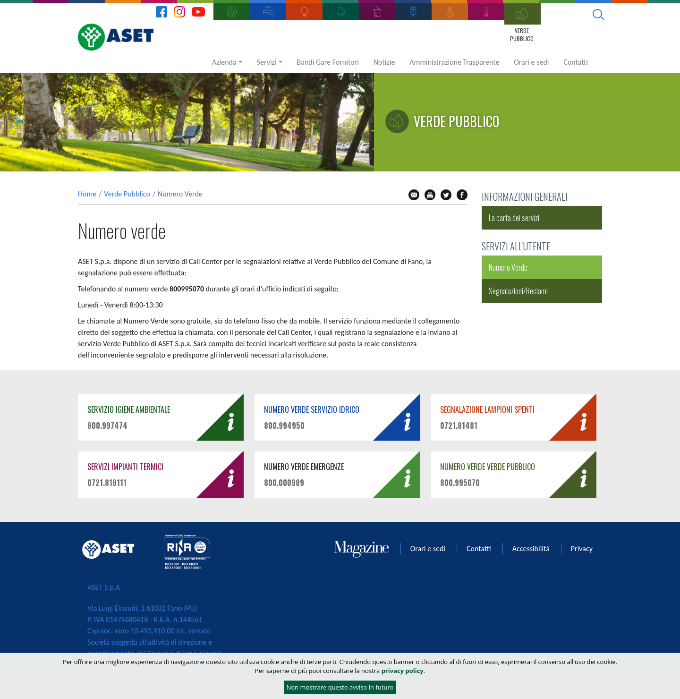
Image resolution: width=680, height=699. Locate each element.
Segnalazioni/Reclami (518, 291)
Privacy (582, 548)
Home (87, 193)
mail (413, 194)
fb (462, 194)
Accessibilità (531, 548)
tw (446, 194)
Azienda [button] (224, 62)
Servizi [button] (267, 62)
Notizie (384, 62)
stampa (430, 194)
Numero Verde (508, 267)
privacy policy (403, 670)
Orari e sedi (531, 62)
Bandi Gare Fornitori (328, 62)
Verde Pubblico (127, 193)
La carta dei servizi (514, 217)
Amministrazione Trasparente (454, 62)
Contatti (575, 62)
